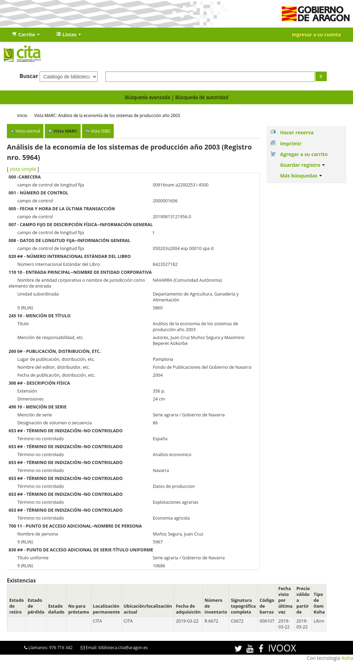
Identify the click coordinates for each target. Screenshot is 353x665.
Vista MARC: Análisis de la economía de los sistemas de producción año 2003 (107, 115)
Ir (321, 76)
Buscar (28, 76)
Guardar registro (302, 165)
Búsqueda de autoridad (201, 97)
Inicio (22, 115)
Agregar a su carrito (303, 154)
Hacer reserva (296, 132)
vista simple (23, 169)
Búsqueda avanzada (147, 97)
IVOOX (282, 648)
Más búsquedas (301, 175)
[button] (26, 34)
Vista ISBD (100, 131)
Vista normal (28, 131)
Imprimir (290, 143)
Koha (347, 658)
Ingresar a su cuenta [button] (316, 34)
